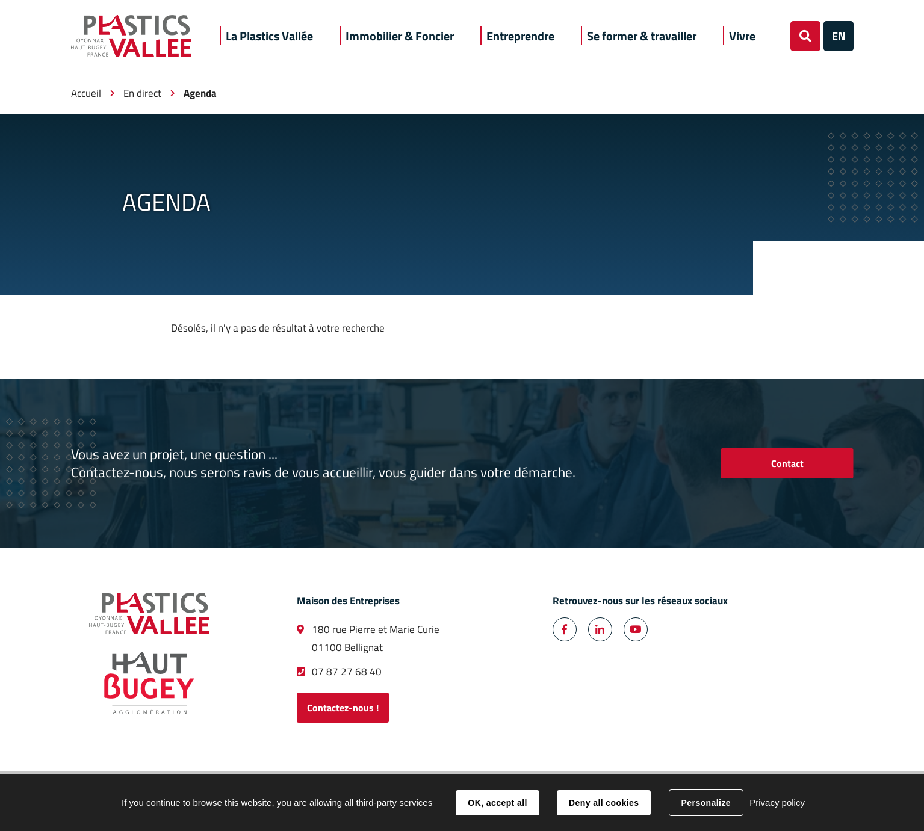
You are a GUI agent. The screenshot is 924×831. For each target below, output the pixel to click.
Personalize (706, 803)
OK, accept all (497, 803)
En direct (142, 93)
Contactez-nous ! (343, 707)
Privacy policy (777, 802)
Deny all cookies (604, 803)
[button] (269, 35)
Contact (787, 463)
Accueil (86, 93)
